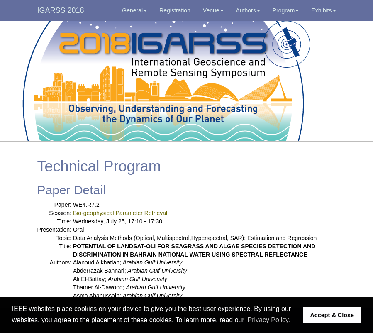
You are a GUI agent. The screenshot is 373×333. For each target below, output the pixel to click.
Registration (174, 10)
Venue (213, 10)
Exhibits (323, 10)
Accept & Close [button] (332, 315)
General (134, 10)
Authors (248, 10)
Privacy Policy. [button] (268, 319)
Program (286, 10)
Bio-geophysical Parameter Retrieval (120, 213)
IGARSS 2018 (60, 10)
